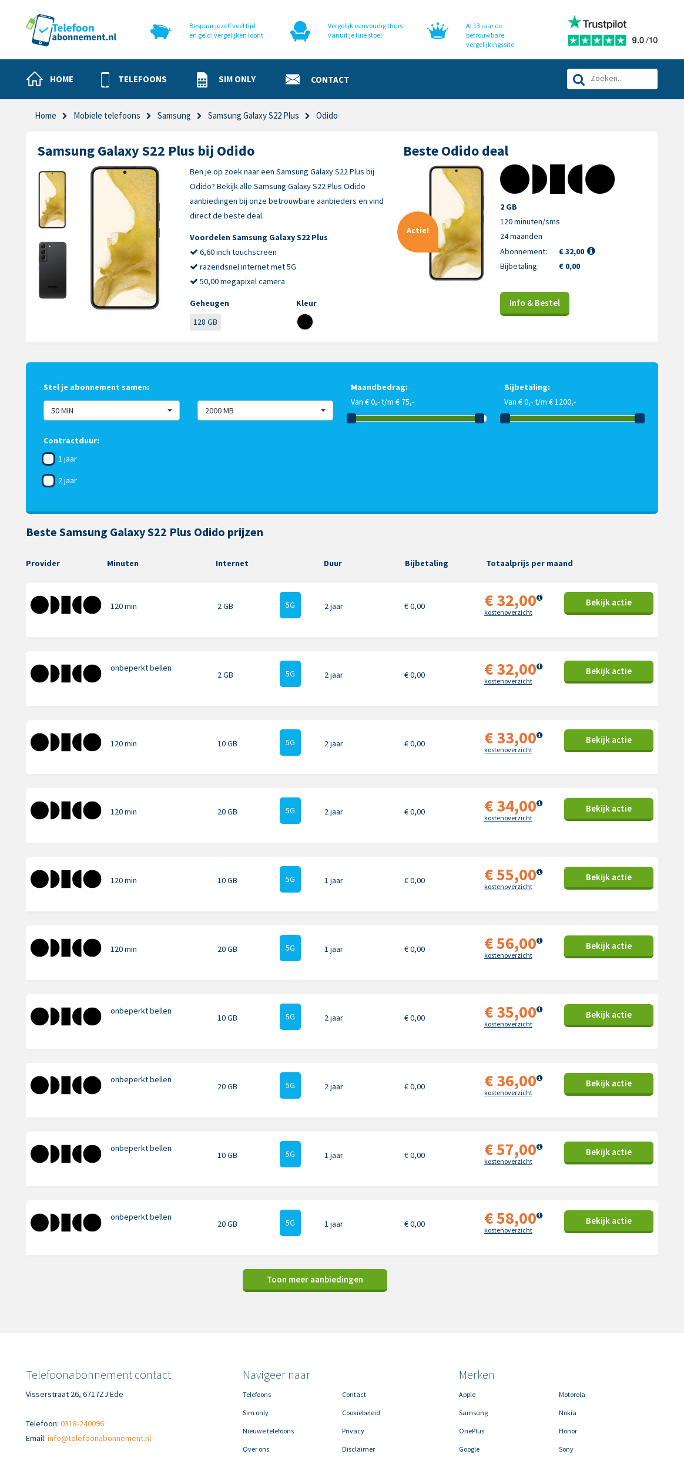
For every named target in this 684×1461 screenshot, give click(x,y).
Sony (566, 1362)
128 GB (205, 322)
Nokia (567, 1325)
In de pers (257, 1380)
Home (45, 115)
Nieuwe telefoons (268, 1343)
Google (469, 1362)
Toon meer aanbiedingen (315, 1192)
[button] (139, 80)
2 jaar (67, 480)
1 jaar (67, 458)
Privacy (353, 1343)
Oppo (567, 1380)
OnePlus (471, 1343)
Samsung (174, 115)
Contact (354, 1307)
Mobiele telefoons (106, 115)
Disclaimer (358, 1362)
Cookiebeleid (361, 1325)
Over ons (256, 1362)
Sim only (256, 1325)
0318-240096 (82, 1336)
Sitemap (354, 1380)
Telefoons (257, 1307)
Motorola (572, 1307)
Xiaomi (469, 1380)
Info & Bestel (534, 302)
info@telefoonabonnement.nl (99, 1351)
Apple (467, 1307)
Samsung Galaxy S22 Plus (253, 115)
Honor (568, 1343)
